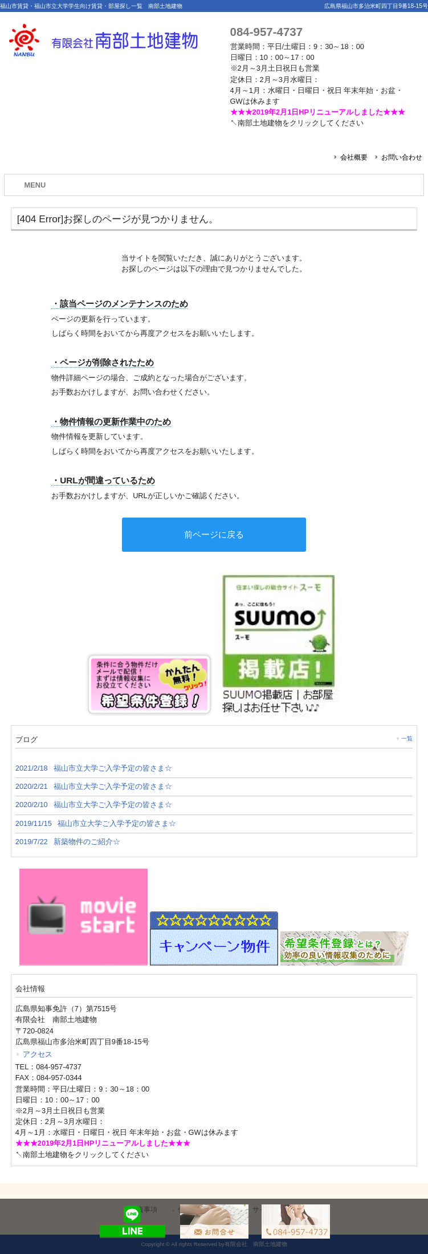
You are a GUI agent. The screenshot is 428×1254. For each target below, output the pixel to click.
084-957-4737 (266, 31)
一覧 (407, 738)
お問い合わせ (401, 157)
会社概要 (354, 157)
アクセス (37, 1054)
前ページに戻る (214, 534)
